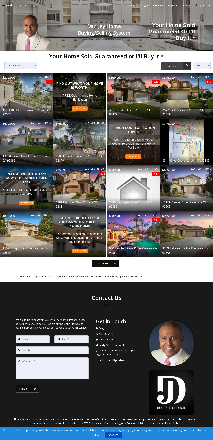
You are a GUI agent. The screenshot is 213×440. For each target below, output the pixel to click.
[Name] (33, 339)
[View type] (202, 65)
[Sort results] (20, 65)
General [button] (158, 6)
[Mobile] (52, 349)
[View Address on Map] (119, 352)
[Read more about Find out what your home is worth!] (79, 96)
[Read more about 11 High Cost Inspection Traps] (133, 142)
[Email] (71, 339)
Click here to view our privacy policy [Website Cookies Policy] (107, 430)
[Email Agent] (8, 6)
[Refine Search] (176, 65)
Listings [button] (143, 6)
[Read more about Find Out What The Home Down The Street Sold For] (26, 188)
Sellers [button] (186, 6)
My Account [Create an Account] (203, 6)
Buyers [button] (172, 6)
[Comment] (52, 367)
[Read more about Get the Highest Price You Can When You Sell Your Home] (79, 234)
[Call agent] (24, 6)
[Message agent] (119, 339)
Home (130, 6)
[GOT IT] (113, 435)
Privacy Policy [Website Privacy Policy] (172, 422)
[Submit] (27, 387)
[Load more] (105, 263)
